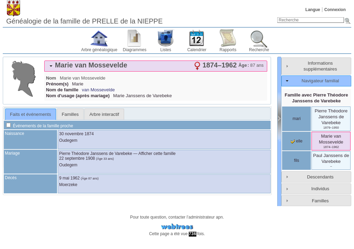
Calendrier (196, 49)
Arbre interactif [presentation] (104, 114)
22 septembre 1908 (77, 158)
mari (296, 118)
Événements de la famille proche (39, 125)
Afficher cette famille (157, 153)
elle (296, 141)
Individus (320, 188)
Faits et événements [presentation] (30, 114)
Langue (312, 9)
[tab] (155, 66)
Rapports (228, 49)
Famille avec (316, 97)
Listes (165, 49)
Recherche (259, 49)
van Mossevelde (98, 89)
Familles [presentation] (70, 114)
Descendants (320, 176)
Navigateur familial (320, 80)
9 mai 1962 (69, 178)
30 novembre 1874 (76, 133)
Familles (320, 200)
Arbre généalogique (99, 49)
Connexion (335, 9)
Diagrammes (134, 49)
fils (296, 160)
